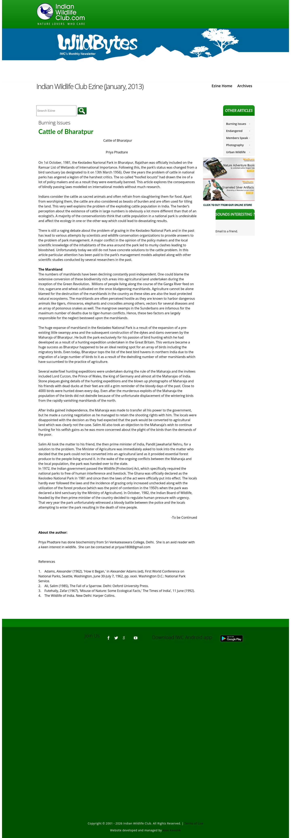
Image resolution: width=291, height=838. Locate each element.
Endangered (234, 131)
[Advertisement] (145, 699)
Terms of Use (194, 823)
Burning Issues (236, 124)
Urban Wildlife (236, 152)
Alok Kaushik (172, 830)
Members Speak (237, 138)
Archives (244, 85)
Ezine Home (222, 85)
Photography (235, 145)
